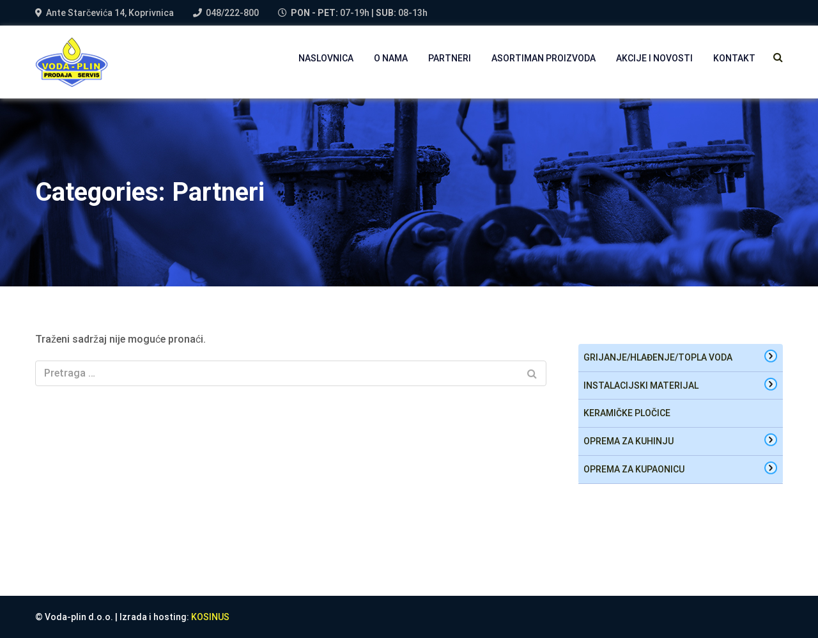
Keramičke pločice (626, 413)
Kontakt (734, 58)
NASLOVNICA (325, 58)
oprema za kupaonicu (633, 469)
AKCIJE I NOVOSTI (654, 58)
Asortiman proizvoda (543, 58)
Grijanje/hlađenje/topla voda (657, 357)
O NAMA (391, 58)
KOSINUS (210, 617)
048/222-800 (232, 13)
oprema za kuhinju (628, 441)
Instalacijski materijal (640, 385)
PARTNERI (449, 58)
